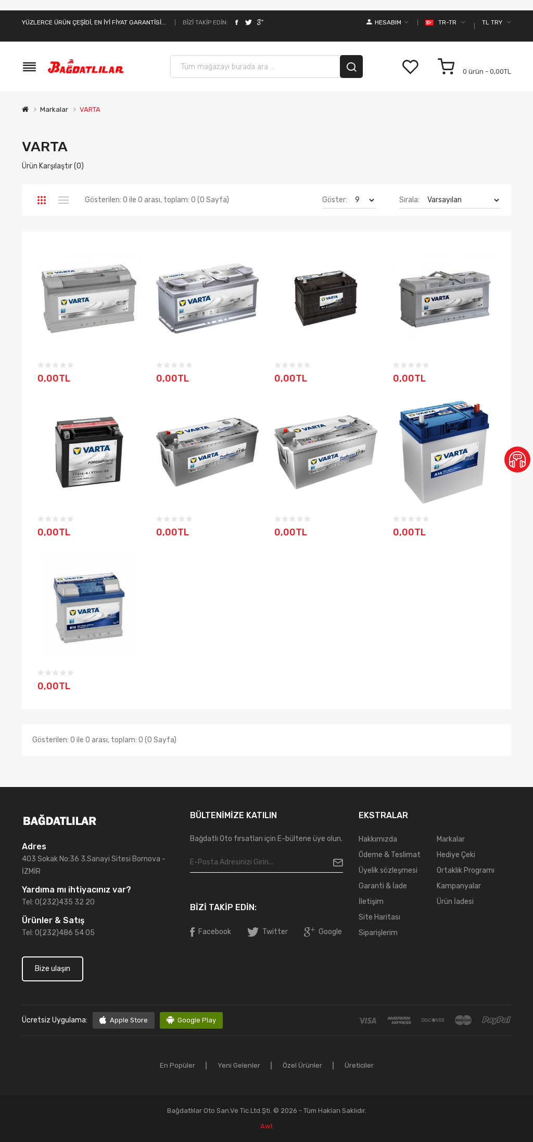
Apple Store (129, 1020)
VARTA (90, 109)
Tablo (41, 200)
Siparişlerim (378, 932)
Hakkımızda (378, 839)
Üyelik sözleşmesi (388, 870)
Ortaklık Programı (465, 870)
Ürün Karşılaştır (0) (53, 166)
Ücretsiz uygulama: (54, 1020)
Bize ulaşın (52, 968)
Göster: (334, 199)
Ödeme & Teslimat (390, 854)
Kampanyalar (459, 886)
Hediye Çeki (456, 854)
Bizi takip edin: (205, 22)
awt (266, 1126)
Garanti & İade (383, 886)
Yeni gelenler (239, 1065)
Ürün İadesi (455, 901)
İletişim (371, 901)
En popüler (177, 1065)
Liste (63, 200)
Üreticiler (359, 1065)
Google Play (196, 1020)
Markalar (54, 109)
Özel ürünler (302, 1065)
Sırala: (409, 199)
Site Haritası (379, 917)
